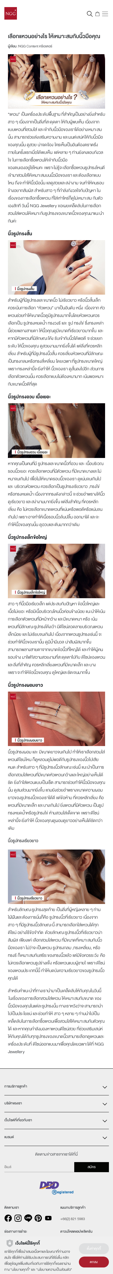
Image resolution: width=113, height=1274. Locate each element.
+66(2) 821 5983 (72, 1219)
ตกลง (94, 1262)
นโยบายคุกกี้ (20, 1270)
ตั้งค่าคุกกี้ (94, 1249)
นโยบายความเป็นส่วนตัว (54, 1270)
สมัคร (92, 1167)
